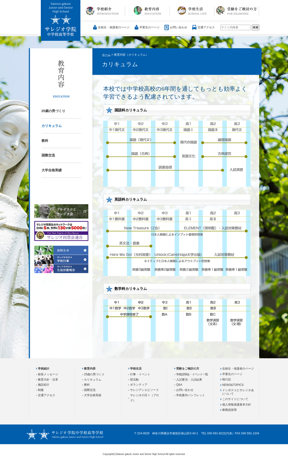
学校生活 (192, 10)
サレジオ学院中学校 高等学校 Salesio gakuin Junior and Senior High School (61, 20)
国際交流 (48, 155)
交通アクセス (206, 27)
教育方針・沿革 (48, 379)
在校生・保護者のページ (114, 27)
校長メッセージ (48, 374)
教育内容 (147, 10)
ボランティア (138, 384)
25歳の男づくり (54, 111)
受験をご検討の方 (236, 10)
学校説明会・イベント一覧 (192, 374)
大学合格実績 (52, 170)
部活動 (134, 379)
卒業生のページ (149, 27)
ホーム (106, 54)
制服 (41, 390)
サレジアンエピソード (144, 390)
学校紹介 (102, 10)
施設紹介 (43, 384)
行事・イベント (140, 374)
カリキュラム (52, 126)
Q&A (179, 384)
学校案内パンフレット (190, 395)
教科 (45, 141)
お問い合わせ (178, 27)
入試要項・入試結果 (189, 379)
